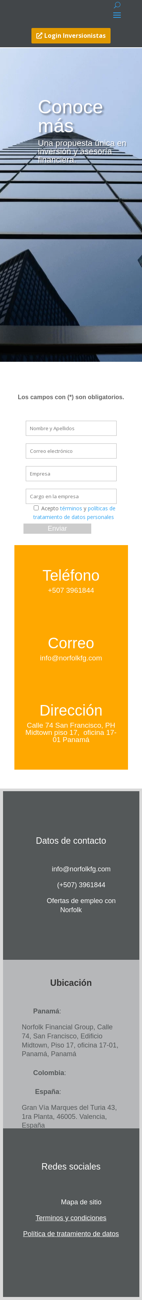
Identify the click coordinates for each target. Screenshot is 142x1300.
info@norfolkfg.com (71, 658)
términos (71, 508)
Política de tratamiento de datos (71, 1234)
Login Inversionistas (75, 35)
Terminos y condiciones (71, 1218)
